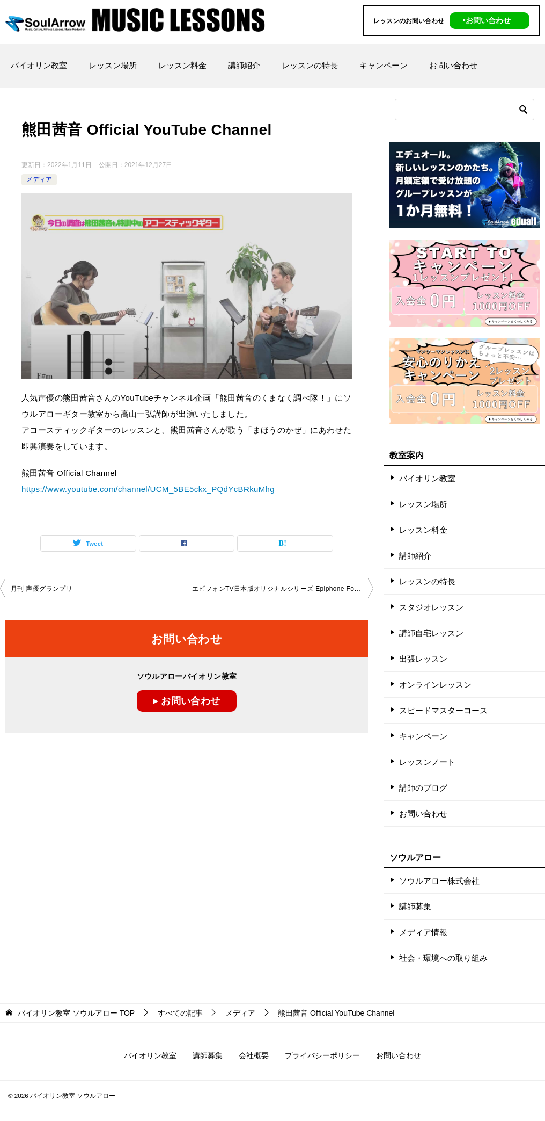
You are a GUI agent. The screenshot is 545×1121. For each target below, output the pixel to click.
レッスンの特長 (310, 65)
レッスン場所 (113, 65)
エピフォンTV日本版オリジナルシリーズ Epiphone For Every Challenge (282, 588)
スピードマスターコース (443, 710)
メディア (39, 179)
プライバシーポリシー (322, 1055)
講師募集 (415, 906)
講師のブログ (423, 787)
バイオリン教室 (39, 65)
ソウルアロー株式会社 (439, 880)
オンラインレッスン (435, 684)
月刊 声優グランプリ (41, 588)
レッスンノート (427, 761)
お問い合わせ (453, 65)
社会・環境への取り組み (443, 958)
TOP (76, 1013)
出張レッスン (423, 658)
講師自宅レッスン (431, 633)
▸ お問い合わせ (186, 701)
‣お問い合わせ (487, 20)
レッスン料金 (182, 65)
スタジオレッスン (431, 607)
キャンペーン (383, 65)
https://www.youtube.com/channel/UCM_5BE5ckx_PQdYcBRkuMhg (148, 489)
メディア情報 (423, 932)
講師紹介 (244, 65)
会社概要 (254, 1055)
